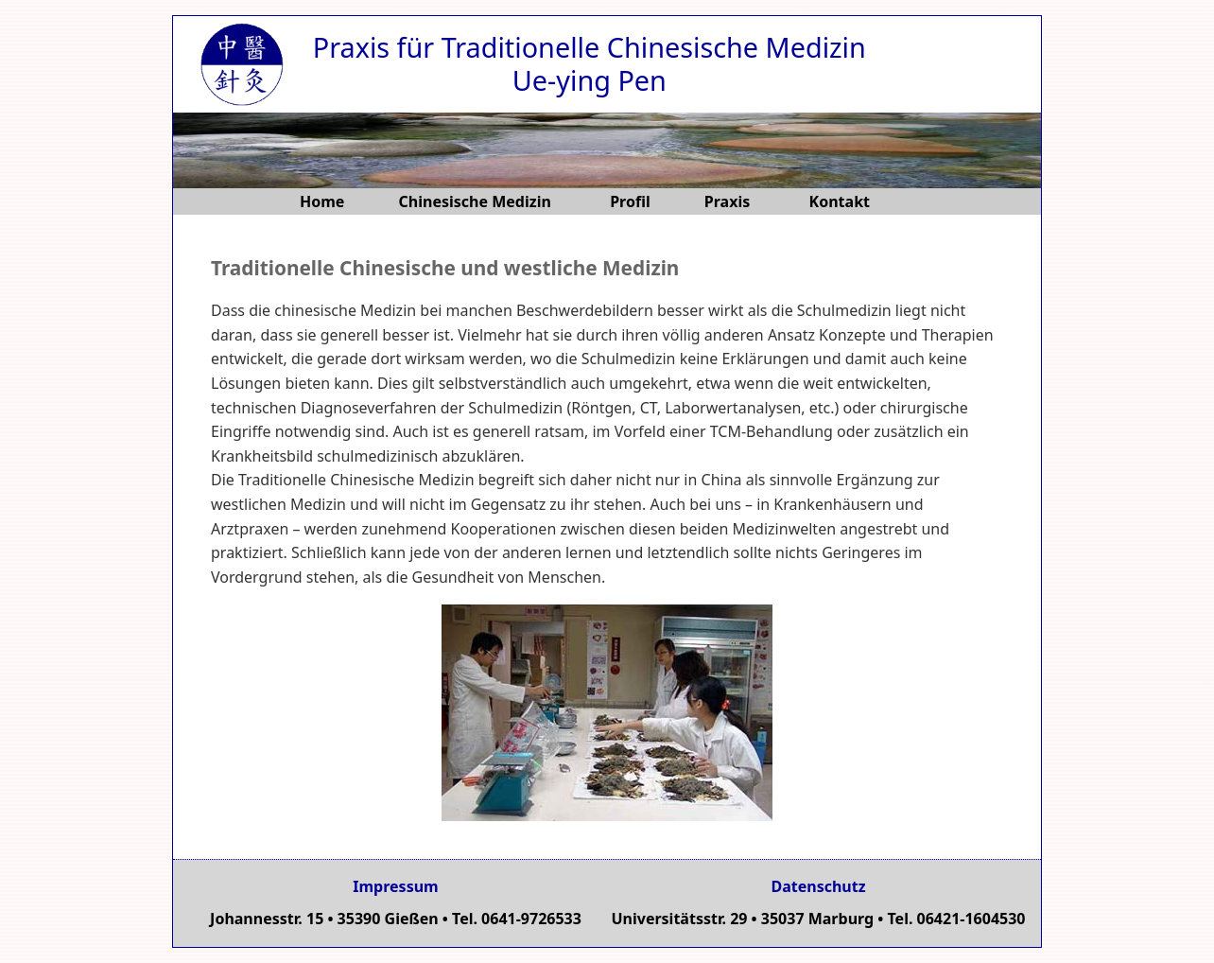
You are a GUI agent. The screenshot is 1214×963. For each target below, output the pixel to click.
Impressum (395, 886)
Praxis (729, 201)
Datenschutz (818, 886)
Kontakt (839, 201)
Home (322, 201)
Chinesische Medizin (477, 201)
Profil (630, 201)
